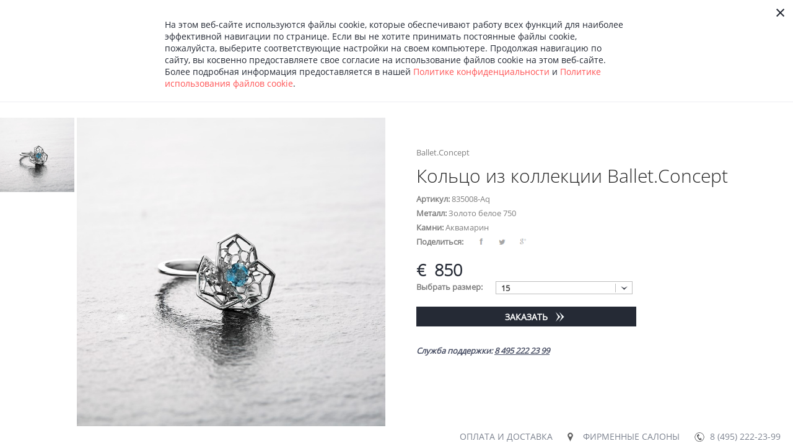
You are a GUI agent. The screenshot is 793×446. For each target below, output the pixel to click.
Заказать (526, 317)
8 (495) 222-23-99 (745, 436)
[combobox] (564, 287)
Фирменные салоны (631, 436)
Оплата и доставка (506, 436)
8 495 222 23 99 (522, 350)
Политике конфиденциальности (481, 71)
